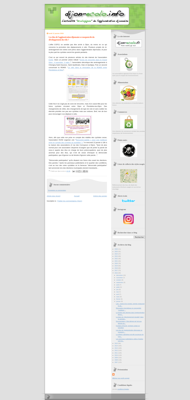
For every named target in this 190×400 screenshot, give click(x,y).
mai (117, 292)
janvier (118, 301)
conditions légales (123, 389)
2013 (116, 348)
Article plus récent (53, 196)
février (118, 299)
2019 (116, 266)
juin (117, 289)
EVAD (51, 60)
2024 (116, 254)
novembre (119, 277)
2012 (116, 350)
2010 (116, 355)
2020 (116, 263)
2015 (116, 343)
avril (117, 294)
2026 (116, 249)
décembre (119, 275)
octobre (118, 280)
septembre (119, 282)
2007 (116, 362)
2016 (116, 273)
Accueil (77, 196)
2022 (116, 258)
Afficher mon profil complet (120, 378)
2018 (116, 268)
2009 (116, 357)
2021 (116, 261)
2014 (116, 346)
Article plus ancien (100, 196)
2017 (116, 270)
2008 (116, 360)
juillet (118, 287)
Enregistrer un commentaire (57, 190)
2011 (116, 353)
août (118, 285)
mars (118, 296)
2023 (116, 256)
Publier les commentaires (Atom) (69, 201)
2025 (116, 251)
